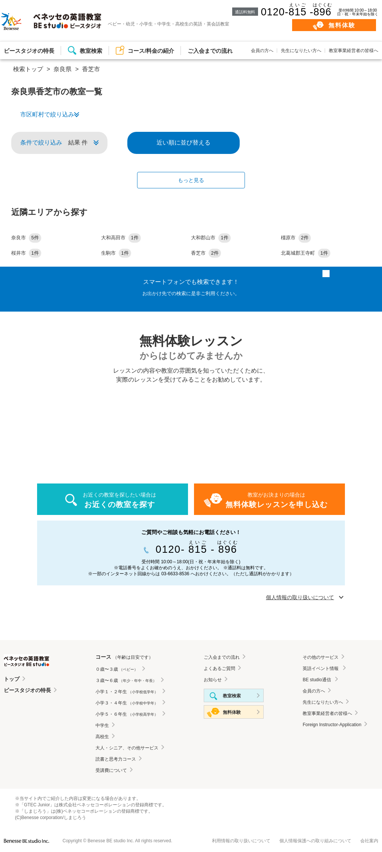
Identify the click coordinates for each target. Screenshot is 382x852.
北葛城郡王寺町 (305, 253)
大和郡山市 (211, 237)
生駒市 (116, 253)
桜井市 (26, 253)
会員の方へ (262, 50)
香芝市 (206, 253)
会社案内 (369, 840)
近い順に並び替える (183, 142)
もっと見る (191, 180)
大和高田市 (121, 237)
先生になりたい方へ (301, 50)
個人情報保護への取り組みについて (315, 840)
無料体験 (342, 25)
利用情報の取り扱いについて (241, 840)
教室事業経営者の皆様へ (353, 50)
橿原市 (296, 237)
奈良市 (26, 237)
